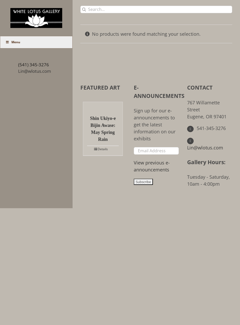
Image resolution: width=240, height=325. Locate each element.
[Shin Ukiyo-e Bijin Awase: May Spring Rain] (103, 106)
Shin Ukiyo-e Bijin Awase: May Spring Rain (103, 129)
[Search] (84, 9)
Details (103, 149)
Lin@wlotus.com (34, 71)
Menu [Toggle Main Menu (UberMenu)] (12, 42)
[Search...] (156, 9)
